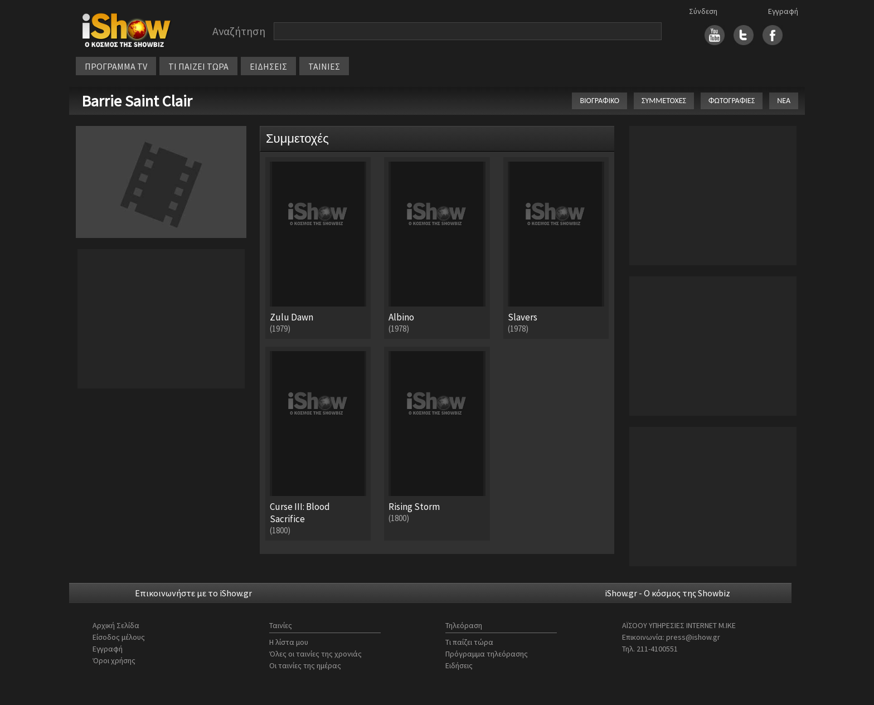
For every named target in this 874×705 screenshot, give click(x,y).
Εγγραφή (783, 11)
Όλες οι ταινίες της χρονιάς (315, 654)
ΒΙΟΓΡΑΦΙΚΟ (599, 100)
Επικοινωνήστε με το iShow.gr (193, 593)
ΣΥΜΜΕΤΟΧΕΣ (664, 100)
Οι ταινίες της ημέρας (305, 665)
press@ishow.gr (693, 637)
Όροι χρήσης (114, 660)
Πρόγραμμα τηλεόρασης (486, 654)
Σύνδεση (703, 11)
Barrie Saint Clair (136, 101)
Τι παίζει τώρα (469, 642)
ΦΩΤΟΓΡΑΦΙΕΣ (731, 100)
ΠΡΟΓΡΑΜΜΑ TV (116, 66)
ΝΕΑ (783, 100)
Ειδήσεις (459, 665)
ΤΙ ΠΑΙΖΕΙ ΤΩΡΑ (198, 66)
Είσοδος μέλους (119, 637)
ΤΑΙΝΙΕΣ (324, 66)
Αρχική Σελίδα (116, 625)
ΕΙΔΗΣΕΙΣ (268, 66)
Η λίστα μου (288, 642)
